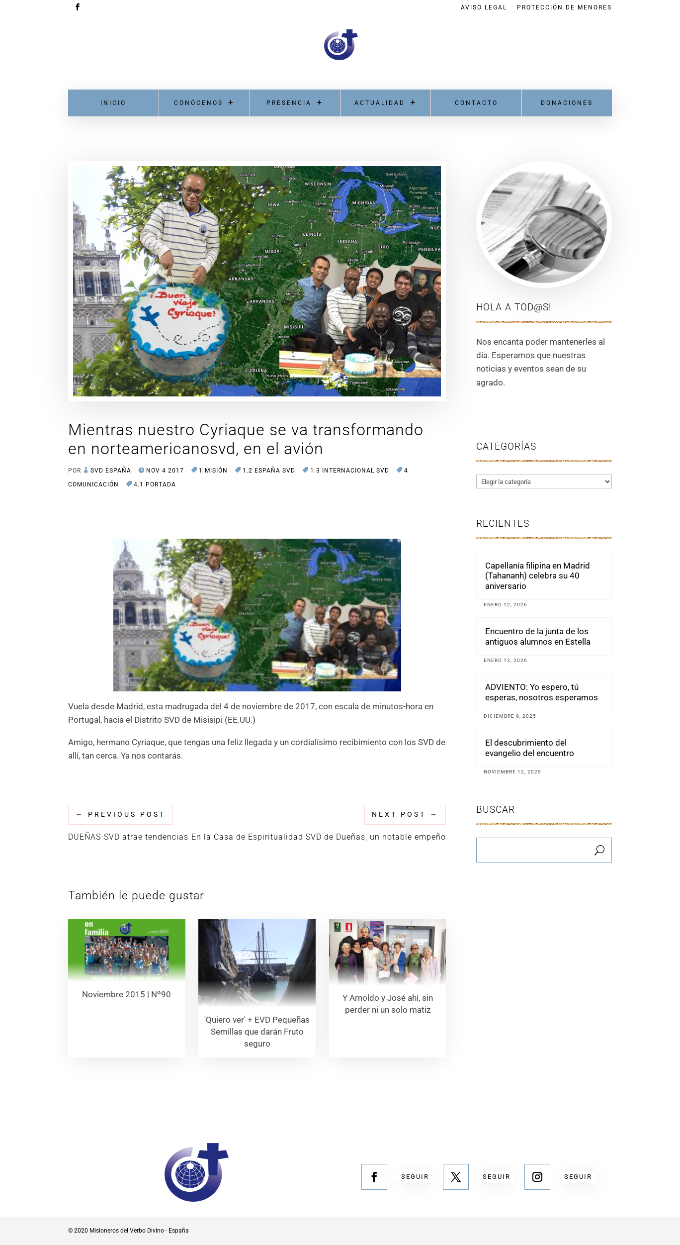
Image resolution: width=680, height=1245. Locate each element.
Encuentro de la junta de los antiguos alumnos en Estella (538, 636)
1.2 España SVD (269, 470)
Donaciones (567, 102)
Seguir (415, 1176)
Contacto (476, 102)
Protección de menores (564, 7)
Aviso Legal (484, 7)
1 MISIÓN (213, 470)
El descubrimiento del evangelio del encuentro (529, 748)
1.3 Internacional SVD (349, 470)
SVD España (110, 470)
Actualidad (379, 102)
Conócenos (198, 102)
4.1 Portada (155, 484)
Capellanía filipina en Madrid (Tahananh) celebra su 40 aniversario (537, 576)
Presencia (289, 102)
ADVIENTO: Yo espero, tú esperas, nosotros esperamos (541, 692)
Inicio (113, 102)
